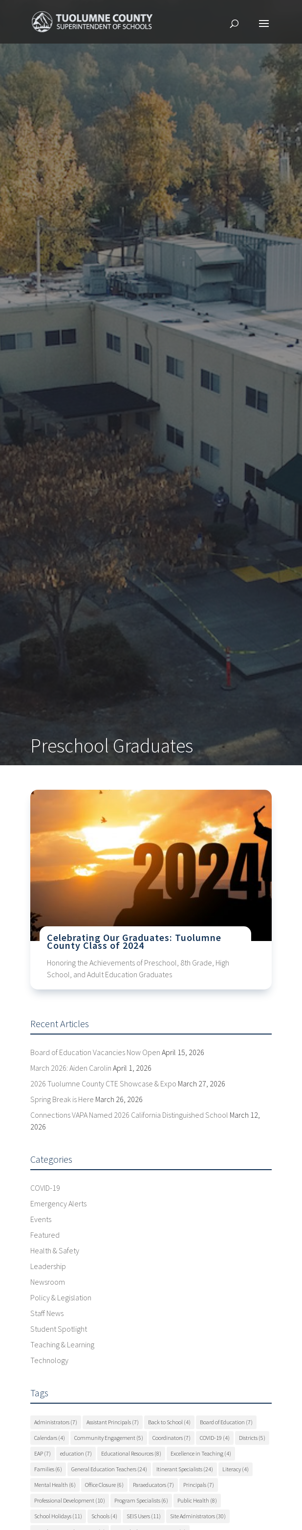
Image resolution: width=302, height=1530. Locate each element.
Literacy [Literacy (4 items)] (235, 1469)
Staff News (47, 1313)
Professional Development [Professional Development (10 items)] (69, 1500)
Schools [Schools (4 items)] (104, 1516)
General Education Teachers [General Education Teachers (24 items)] (109, 1469)
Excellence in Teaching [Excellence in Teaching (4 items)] (201, 1453)
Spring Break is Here (62, 1099)
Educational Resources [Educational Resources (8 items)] (131, 1453)
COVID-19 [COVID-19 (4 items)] (215, 1437)
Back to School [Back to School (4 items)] (169, 1422)
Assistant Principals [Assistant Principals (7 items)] (112, 1422)
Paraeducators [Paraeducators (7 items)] (153, 1484)
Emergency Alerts (58, 1203)
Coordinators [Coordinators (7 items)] (171, 1437)
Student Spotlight (58, 1329)
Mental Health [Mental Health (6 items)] (55, 1484)
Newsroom (47, 1282)
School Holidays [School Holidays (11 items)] (58, 1516)
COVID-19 (45, 1188)
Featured (45, 1235)
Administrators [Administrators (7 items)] (55, 1422)
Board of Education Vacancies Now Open (95, 1052)
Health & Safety (54, 1250)
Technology (49, 1360)
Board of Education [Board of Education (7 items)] (226, 1422)
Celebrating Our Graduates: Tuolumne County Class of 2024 (134, 941)
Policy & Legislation (60, 1297)
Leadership (48, 1266)
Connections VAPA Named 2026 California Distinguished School (129, 1115)
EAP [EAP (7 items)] (42, 1453)
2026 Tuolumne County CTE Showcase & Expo (103, 1083)
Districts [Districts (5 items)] (252, 1437)
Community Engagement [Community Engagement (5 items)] (108, 1437)
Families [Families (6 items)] (48, 1469)
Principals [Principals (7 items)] (198, 1484)
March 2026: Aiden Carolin (70, 1068)
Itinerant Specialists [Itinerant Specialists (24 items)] (184, 1469)
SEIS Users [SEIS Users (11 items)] (144, 1516)
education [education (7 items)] (76, 1453)
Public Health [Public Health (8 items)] (197, 1500)
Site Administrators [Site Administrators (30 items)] (198, 1516)
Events (40, 1219)
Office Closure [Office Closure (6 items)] (104, 1484)
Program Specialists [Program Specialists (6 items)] (141, 1500)
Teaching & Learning (62, 1344)
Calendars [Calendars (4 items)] (49, 1437)
